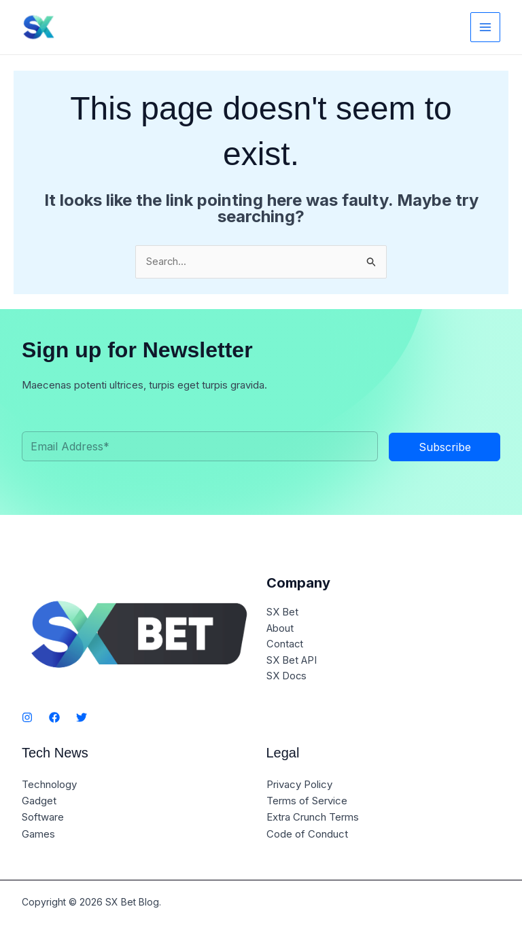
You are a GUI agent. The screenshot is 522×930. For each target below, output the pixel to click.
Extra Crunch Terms (312, 816)
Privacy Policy (299, 784)
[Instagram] (27, 718)
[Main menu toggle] (485, 27)
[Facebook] (54, 718)
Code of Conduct (307, 833)
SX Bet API (291, 662)
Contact (285, 645)
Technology (49, 784)
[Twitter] (81, 718)
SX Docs (286, 678)
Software (43, 816)
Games (38, 833)
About (280, 629)
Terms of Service (306, 800)
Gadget (39, 800)
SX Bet (282, 613)
